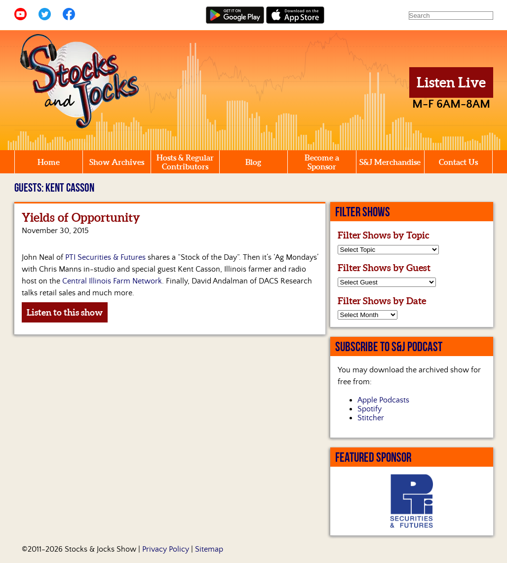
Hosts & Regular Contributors (185, 162)
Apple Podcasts (383, 400)
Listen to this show (65, 312)
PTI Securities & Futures (105, 257)
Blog (253, 162)
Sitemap (209, 549)
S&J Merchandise (390, 162)
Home (49, 162)
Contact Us (458, 162)
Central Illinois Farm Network (112, 281)
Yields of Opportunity (81, 217)
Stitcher (370, 417)
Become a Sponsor (322, 162)
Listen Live (451, 82)
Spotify (369, 408)
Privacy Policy (165, 549)
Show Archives (116, 162)
